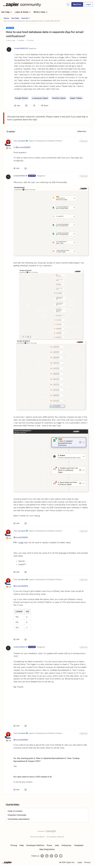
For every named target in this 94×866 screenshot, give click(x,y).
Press (49, 845)
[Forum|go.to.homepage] (22, 4)
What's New (40, 12)
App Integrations (47, 849)
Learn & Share (23, 12)
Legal (79, 862)
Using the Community (17, 815)
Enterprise (66, 845)
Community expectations (19, 819)
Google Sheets (21, 98)
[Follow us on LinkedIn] (47, 856)
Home (6, 18)
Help (22, 845)
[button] (77, 4)
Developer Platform (35, 845)
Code (21, 542)
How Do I (25, 18)
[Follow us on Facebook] (42, 856)
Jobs (57, 845)
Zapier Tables (76, 98)
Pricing (14, 845)
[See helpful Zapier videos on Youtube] (61, 856)
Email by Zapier (59, 98)
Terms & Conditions (37, 837)
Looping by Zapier (40, 98)
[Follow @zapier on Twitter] (56, 856)
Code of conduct (15, 811)
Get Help (6, 12)
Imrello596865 (20, 48)
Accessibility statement (55, 837)
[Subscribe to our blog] (51, 856)
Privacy (87, 862)
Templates (79, 845)
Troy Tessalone (19, 141)
